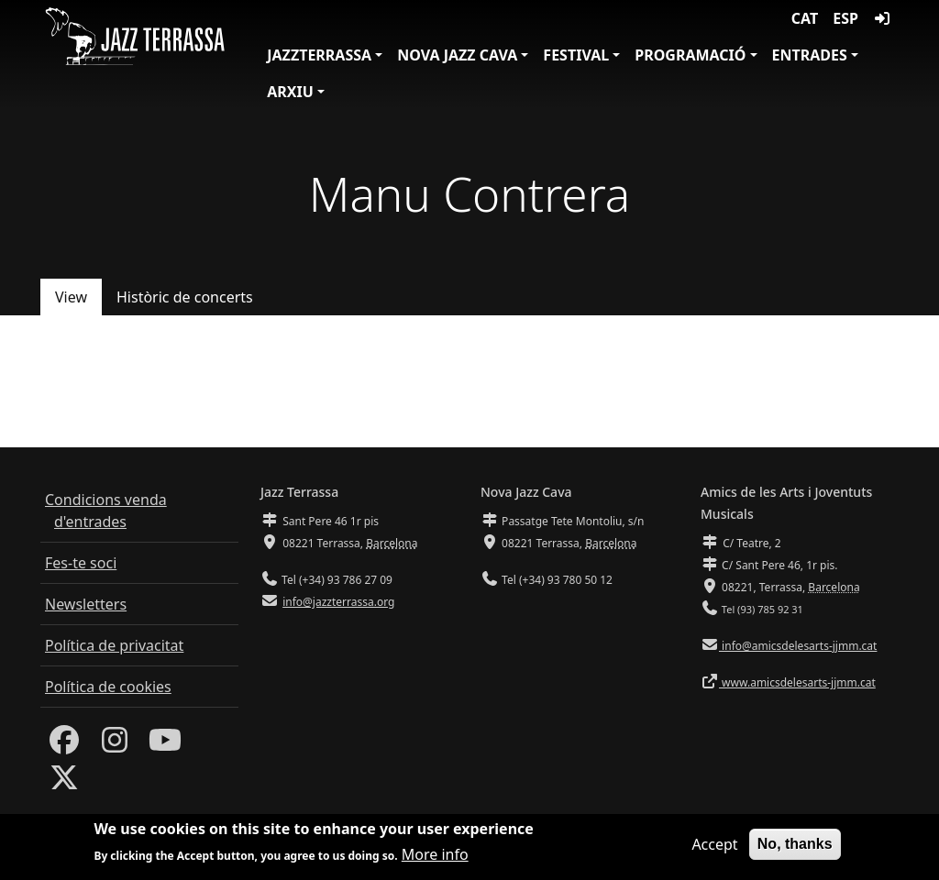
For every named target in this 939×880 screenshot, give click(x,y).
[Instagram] (114, 745)
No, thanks (795, 845)
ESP (845, 18)
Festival (576, 55)
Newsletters (86, 604)
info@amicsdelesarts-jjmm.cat (798, 646)
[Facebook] (64, 745)
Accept (714, 846)
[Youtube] (165, 745)
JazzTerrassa (319, 55)
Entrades (809, 55)
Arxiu (290, 92)
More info (435, 856)
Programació (690, 55)
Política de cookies (108, 686)
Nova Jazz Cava (457, 55)
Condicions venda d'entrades (106, 511)
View (71, 297)
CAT (804, 18)
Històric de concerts (184, 297)
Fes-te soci (80, 563)
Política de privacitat (114, 645)
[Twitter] (64, 783)
